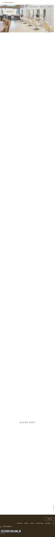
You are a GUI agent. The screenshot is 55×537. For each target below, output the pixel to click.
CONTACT (50, 6)
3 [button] (0, 20)
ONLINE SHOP (34, 6)
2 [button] (0, 18)
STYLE (16, 6)
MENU (10, 6)
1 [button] (0, 16)
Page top (53, 507)
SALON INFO (24, 6)
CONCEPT (4, 6)
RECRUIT (42, 6)
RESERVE (10, 11)
